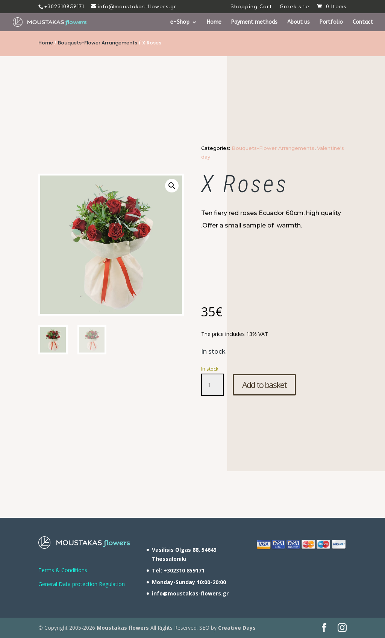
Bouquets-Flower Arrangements (97, 42)
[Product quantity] (212, 385)
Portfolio (331, 22)
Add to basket (264, 384)
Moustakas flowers (122, 627)
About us (298, 22)
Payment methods (254, 22)
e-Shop (179, 22)
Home (214, 22)
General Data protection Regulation (81, 584)
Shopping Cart (251, 7)
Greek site (294, 7)
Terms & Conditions (62, 570)
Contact (363, 22)
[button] (172, 185)
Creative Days (237, 627)
